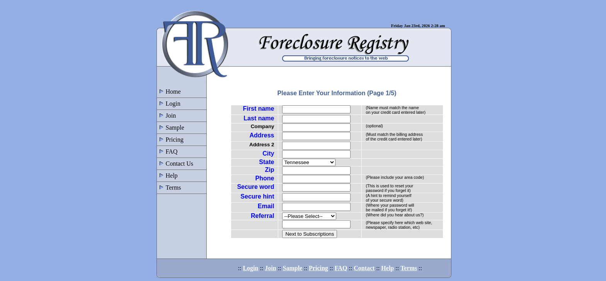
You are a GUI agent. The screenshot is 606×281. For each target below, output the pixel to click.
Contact (364, 268)
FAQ (167, 151)
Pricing (170, 139)
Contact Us (175, 163)
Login (168, 103)
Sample (170, 127)
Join (166, 115)
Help (167, 175)
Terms (169, 187)
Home (169, 91)
